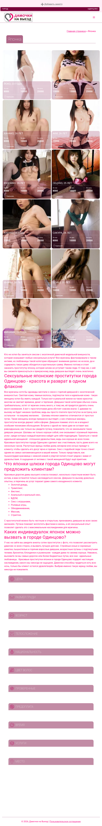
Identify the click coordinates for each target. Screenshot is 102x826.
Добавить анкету (51, 4)
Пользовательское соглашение (65, 821)
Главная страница (76, 31)
